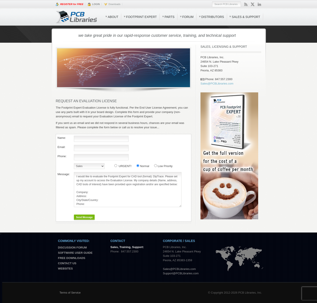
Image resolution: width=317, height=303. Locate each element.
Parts (169, 17)
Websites (65, 268)
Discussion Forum (72, 247)
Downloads (112, 4)
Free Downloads (71, 258)
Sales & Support (246, 17)
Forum (187, 17)
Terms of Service (70, 292)
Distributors (212, 17)
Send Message (84, 217)
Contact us (67, 263)
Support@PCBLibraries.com (181, 273)
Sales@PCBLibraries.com (216, 83)
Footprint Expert (141, 17)
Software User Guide (75, 252)
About (113, 17)
